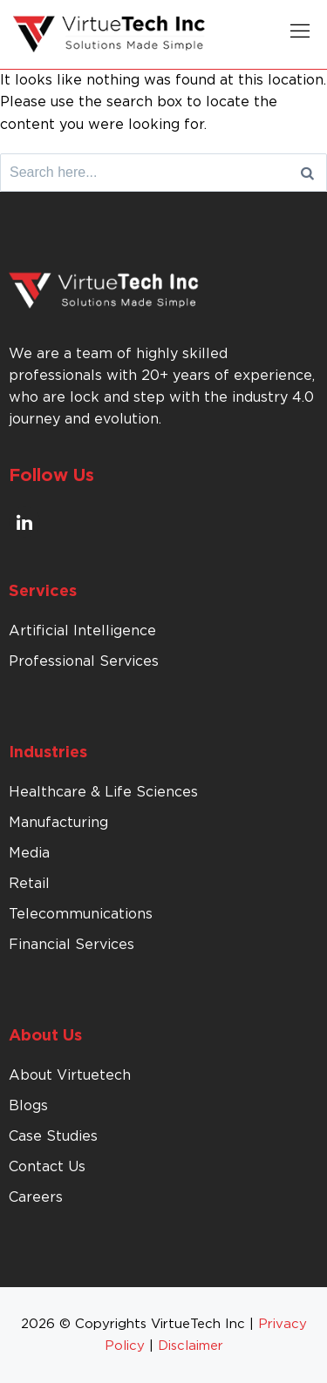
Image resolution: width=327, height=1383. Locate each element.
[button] (300, 34)
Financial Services (71, 945)
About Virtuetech (70, 1075)
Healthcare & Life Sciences (103, 792)
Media (29, 853)
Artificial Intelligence (82, 631)
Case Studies (53, 1136)
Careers (36, 1197)
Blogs (28, 1106)
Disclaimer (190, 1345)
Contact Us (47, 1167)
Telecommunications (81, 914)
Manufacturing (58, 823)
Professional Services (84, 661)
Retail (29, 884)
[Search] (307, 172)
